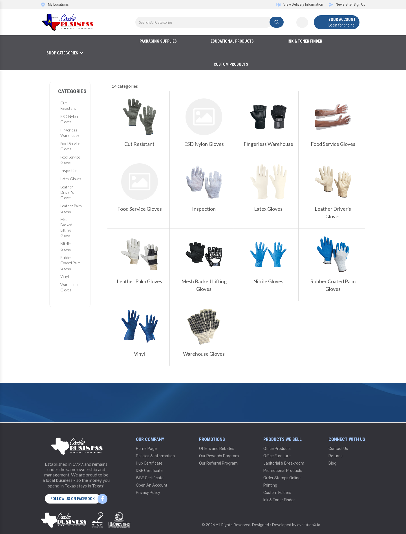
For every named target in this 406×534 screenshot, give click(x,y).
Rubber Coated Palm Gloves (70, 263)
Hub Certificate (149, 463)
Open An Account (151, 485)
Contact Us (338, 448)
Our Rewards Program (219, 456)
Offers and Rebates (216, 448)
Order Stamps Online (282, 478)
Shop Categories (62, 53)
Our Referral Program (218, 463)
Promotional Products (282, 470)
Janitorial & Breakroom (283, 463)
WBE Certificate (150, 478)
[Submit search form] (277, 22)
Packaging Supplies (158, 41)
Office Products (277, 448)
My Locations (55, 4)
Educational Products (232, 41)
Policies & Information (155, 456)
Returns (335, 456)
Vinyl (64, 276)
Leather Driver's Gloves (67, 192)
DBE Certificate (149, 470)
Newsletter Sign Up (347, 4)
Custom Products (231, 64)
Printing (270, 485)
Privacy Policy (148, 492)
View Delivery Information (299, 4)
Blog (332, 463)
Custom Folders (277, 492)
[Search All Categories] (209, 22)
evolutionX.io (308, 524)
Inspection (69, 170)
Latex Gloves (70, 179)
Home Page (146, 448)
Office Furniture (277, 456)
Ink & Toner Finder (305, 41)
